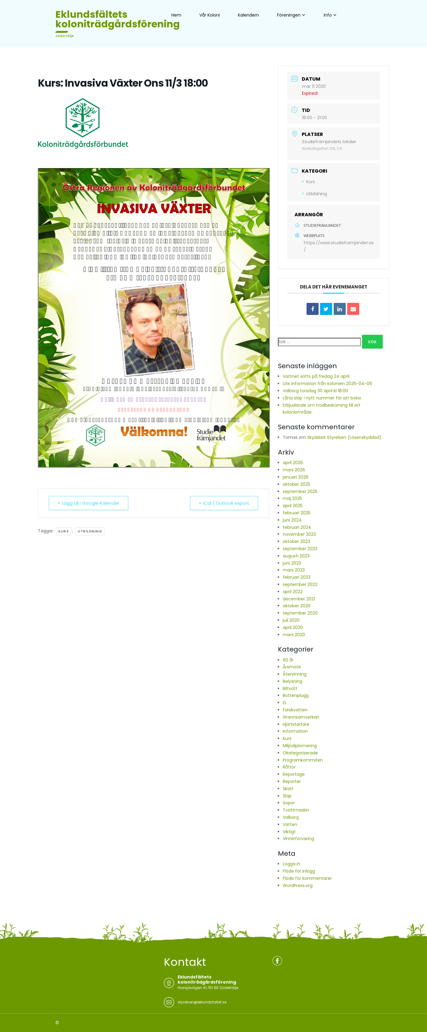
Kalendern (248, 15)
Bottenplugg (296, 695)
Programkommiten (303, 760)
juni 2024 (292, 520)
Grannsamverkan (301, 717)
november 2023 (299, 534)
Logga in (291, 864)
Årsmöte (292, 667)
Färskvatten (295, 710)
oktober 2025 (296, 484)
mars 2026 (294, 470)
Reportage (294, 774)
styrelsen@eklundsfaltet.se (202, 1002)
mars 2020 (294, 635)
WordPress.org (298, 886)
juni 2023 (292, 563)
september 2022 (300, 584)
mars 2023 (294, 570)
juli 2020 (291, 620)
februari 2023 (296, 577)
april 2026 (293, 463)
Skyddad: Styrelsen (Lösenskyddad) (344, 437)
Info (328, 15)
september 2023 (300, 549)
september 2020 (300, 613)
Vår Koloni (209, 15)
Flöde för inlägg (299, 871)
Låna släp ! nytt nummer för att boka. (322, 398)
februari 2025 (296, 513)
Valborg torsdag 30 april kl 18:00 (315, 391)
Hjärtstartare (296, 724)
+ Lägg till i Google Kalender (89, 503)
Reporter (292, 781)
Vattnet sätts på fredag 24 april (316, 376)
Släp (287, 796)
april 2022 (293, 592)
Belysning (292, 681)
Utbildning (90, 531)
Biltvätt (290, 688)
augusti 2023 (296, 556)
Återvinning (295, 674)
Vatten (290, 824)
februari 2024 (297, 527)
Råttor (289, 767)
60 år (288, 660)
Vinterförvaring (298, 839)
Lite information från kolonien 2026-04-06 (327, 383)
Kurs (63, 531)
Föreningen (289, 15)
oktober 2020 (296, 606)
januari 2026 (295, 477)
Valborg (291, 817)
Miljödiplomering (300, 746)
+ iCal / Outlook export (224, 503)
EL (285, 703)
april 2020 (293, 627)
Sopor (289, 803)
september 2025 (300, 491)
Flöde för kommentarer (307, 878)
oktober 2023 (296, 541)
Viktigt (289, 832)
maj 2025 (292, 498)
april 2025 (293, 506)
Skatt (288, 789)
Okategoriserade (300, 753)
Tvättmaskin (296, 810)
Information (295, 731)
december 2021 (299, 599)
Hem (176, 15)
